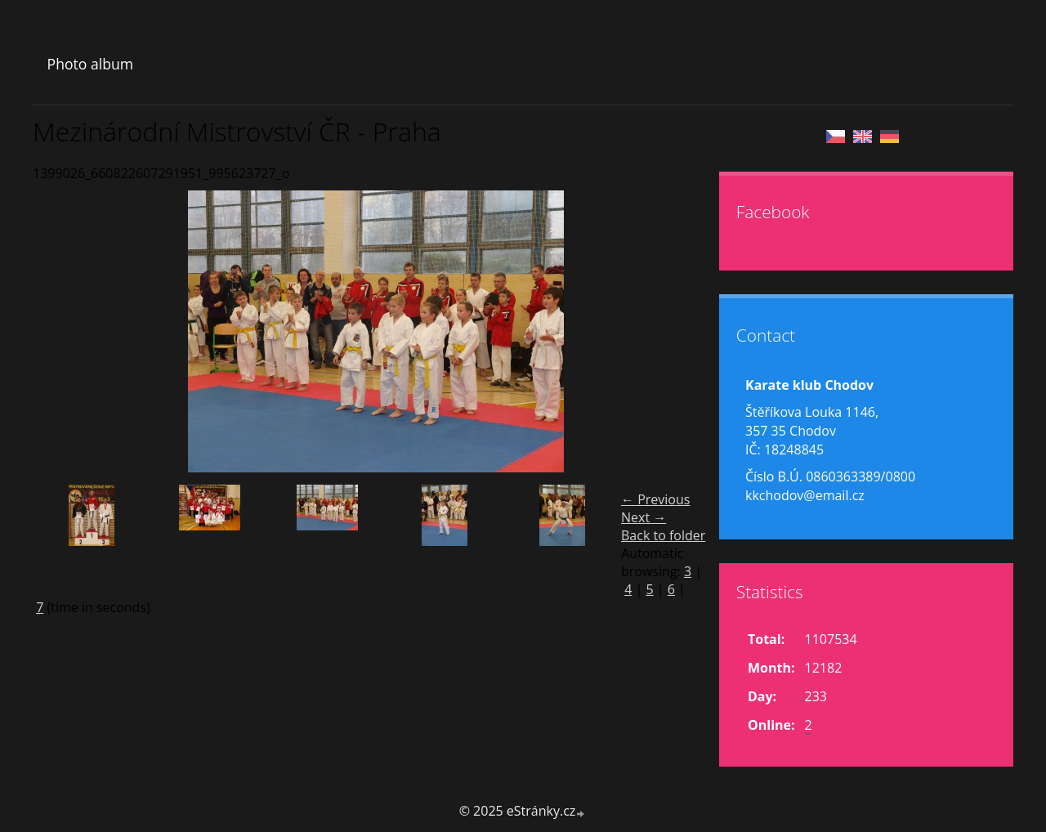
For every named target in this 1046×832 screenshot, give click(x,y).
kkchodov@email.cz (805, 495)
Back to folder (663, 535)
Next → (643, 517)
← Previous (655, 499)
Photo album (90, 64)
